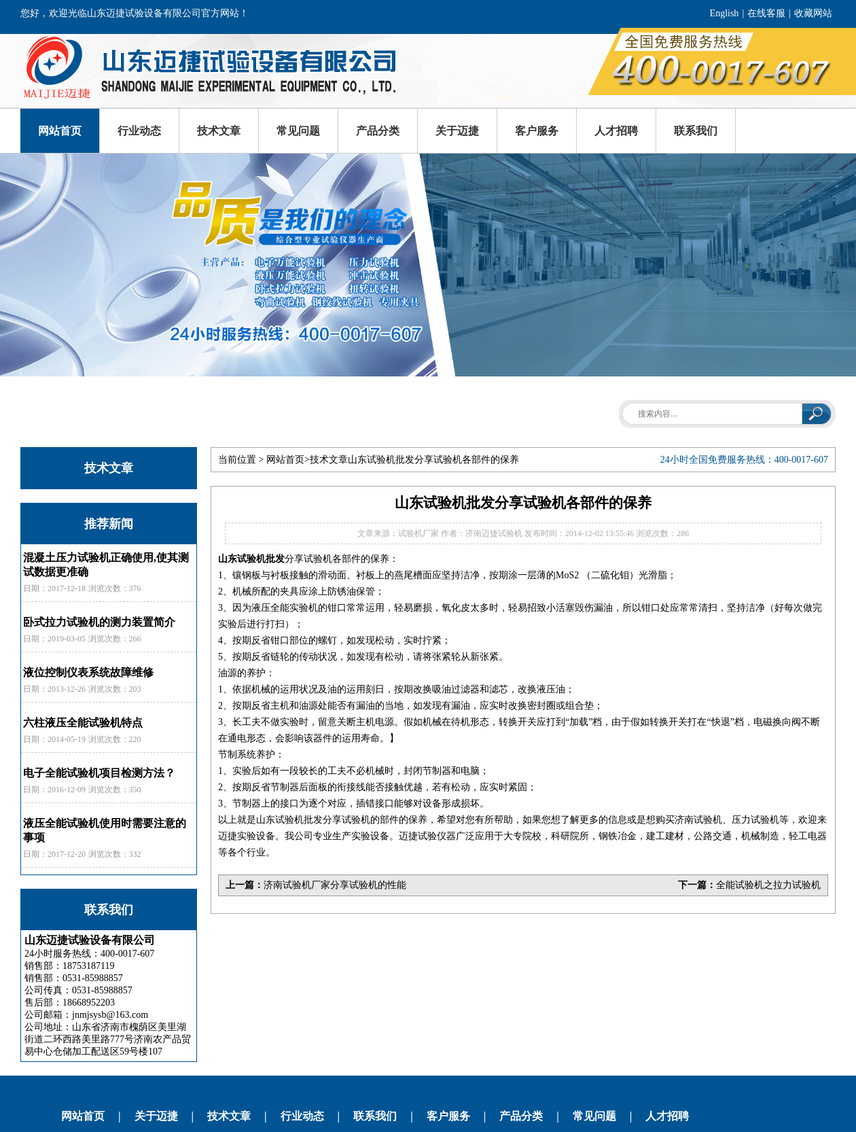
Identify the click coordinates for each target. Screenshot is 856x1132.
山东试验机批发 (251, 559)
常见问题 (298, 131)
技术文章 (218, 131)
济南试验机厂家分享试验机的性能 (335, 885)
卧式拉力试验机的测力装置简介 (99, 622)
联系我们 (695, 131)
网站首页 (60, 131)
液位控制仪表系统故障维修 (88, 672)
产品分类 (377, 131)
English (724, 13)
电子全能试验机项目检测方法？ (99, 773)
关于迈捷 (457, 131)
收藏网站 (813, 13)
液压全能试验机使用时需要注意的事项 (104, 830)
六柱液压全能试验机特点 (83, 722)
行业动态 (139, 131)
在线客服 (766, 13)
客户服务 (536, 131)
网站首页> (288, 460)
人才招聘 (616, 131)
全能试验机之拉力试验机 (768, 885)
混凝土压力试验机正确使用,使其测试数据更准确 (106, 565)
